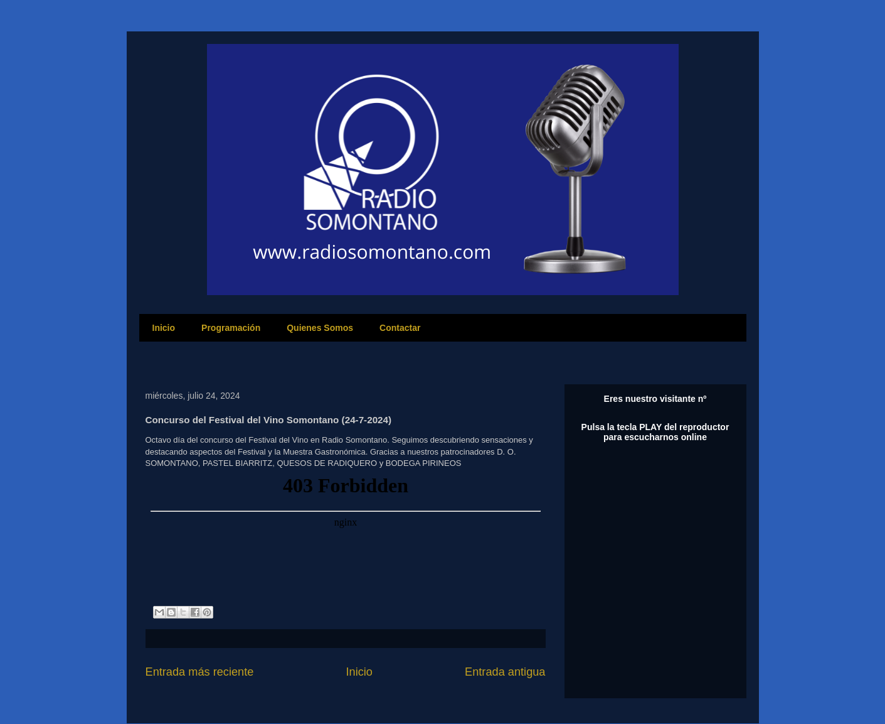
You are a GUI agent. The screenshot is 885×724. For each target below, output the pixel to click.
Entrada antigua (505, 672)
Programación (230, 328)
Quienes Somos (320, 328)
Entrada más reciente (200, 672)
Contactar (399, 328)
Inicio (164, 328)
